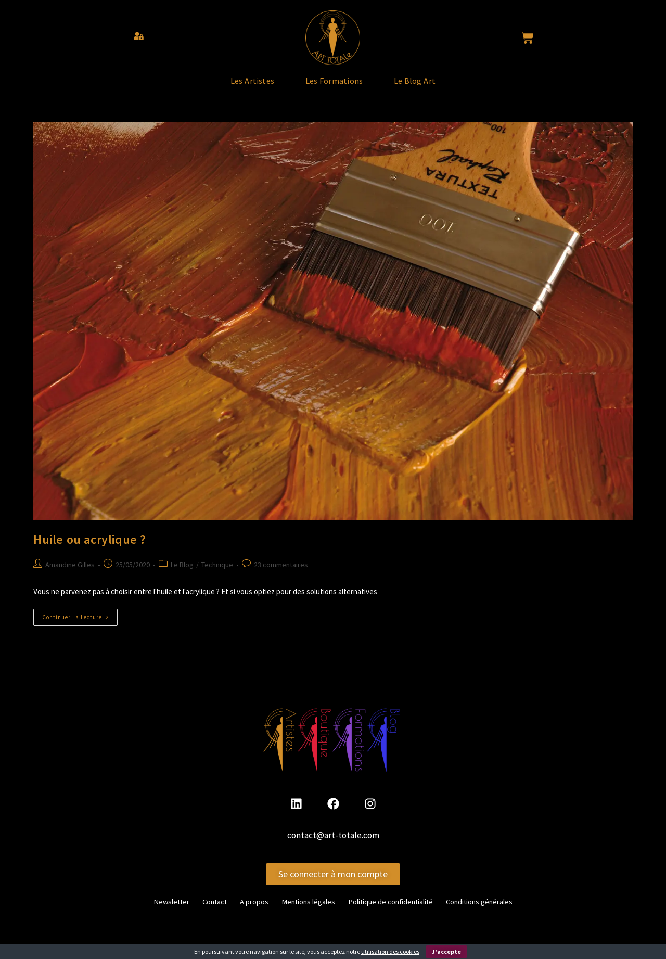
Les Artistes (226, 86)
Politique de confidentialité (396, 912)
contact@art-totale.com (333, 846)
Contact (200, 912)
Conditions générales (496, 912)
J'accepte (446, 951)
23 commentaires (281, 576)
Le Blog (182, 576)
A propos (244, 912)
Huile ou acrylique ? (89, 551)
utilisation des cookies (390, 951)
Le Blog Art (442, 86)
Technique (217, 576)
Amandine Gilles (70, 576)
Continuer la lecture (80, 626)
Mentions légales (303, 912)
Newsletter (152, 912)
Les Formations (334, 86)
